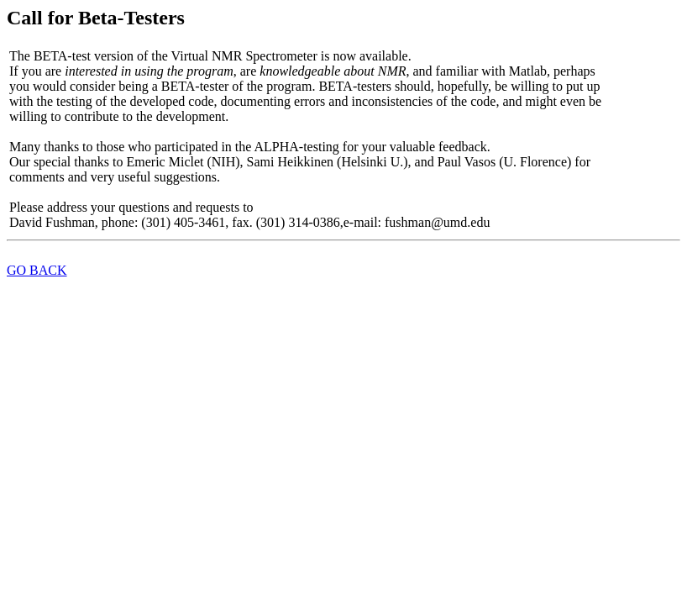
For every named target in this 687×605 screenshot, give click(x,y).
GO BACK (37, 270)
